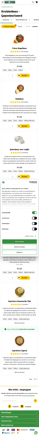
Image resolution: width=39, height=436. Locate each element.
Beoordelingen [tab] (6, 412)
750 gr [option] (15, 70)
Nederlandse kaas (8, 7)
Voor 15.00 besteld (13, 329)
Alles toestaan (19, 241)
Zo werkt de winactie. (28, 395)
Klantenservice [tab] (6, 421)
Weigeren (19, 252)
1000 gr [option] (20, 70)
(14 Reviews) (24, 51)
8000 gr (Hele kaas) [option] (29, 272)
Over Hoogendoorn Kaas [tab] (9, 417)
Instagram (28, 406)
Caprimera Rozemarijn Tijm (19, 301)
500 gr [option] (10, 70)
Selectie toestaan (19, 247)
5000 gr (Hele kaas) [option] (29, 120)
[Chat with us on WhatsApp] (36, 433)
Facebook (15, 406)
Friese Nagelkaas (19, 48)
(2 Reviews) (24, 152)
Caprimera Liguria (19, 350)
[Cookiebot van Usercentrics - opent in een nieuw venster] (29, 182)
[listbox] (20, 70)
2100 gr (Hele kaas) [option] (24, 319)
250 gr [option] (5, 70)
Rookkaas (19, 99)
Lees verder (19, 264)
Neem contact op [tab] (7, 425)
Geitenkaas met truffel (19, 149)
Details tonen (29, 236)
